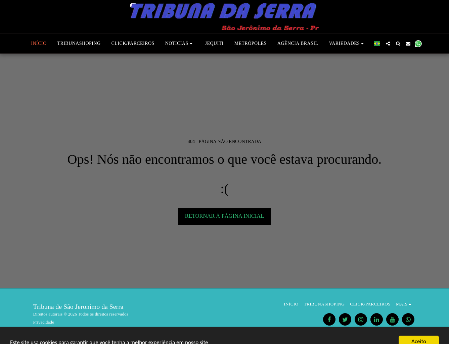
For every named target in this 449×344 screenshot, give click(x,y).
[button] (179, 43)
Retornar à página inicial (224, 216)
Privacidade (43, 322)
